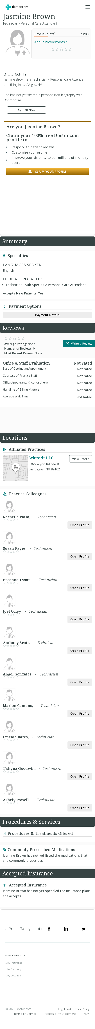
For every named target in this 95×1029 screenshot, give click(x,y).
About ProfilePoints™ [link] (50, 42)
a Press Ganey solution (25, 928)
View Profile (80, 459)
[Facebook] (49, 929)
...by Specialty (13, 969)
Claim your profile (47, 172)
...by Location (13, 975)
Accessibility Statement (60, 1013)
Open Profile (79, 525)
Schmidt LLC (40, 457)
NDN (87, 1013)
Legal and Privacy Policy (74, 1009)
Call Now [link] (26, 110)
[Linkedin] (66, 929)
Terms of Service (25, 1013)
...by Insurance (14, 962)
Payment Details (47, 315)
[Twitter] (83, 929)
